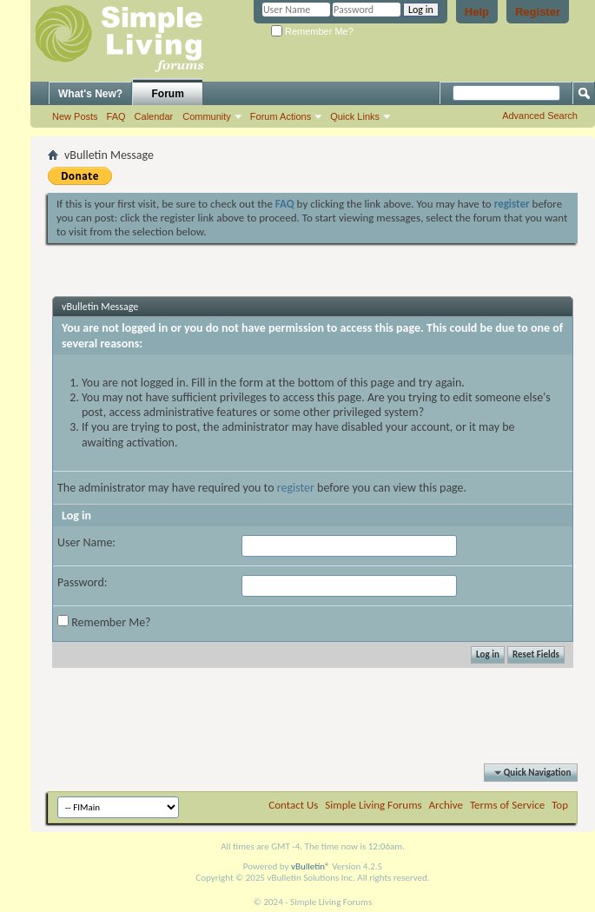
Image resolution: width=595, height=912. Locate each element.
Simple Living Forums (373, 804)
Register (537, 11)
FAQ (116, 116)
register (295, 487)
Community (206, 116)
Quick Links (355, 116)
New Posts (75, 116)
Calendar (154, 116)
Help (477, 11)
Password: (82, 582)
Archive (446, 804)
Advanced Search (540, 115)
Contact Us (293, 804)
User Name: (86, 542)
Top (560, 804)
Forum (168, 94)
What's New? (90, 94)
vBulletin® (310, 866)
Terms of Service (507, 804)
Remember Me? (312, 31)
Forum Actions (280, 116)
